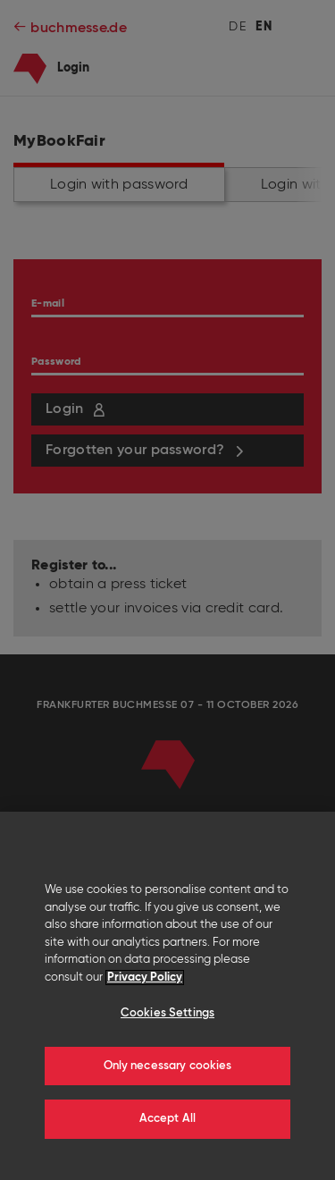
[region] (167, 996)
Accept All (167, 1119)
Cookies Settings (167, 1013)
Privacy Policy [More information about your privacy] (144, 977)
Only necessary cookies (168, 1066)
